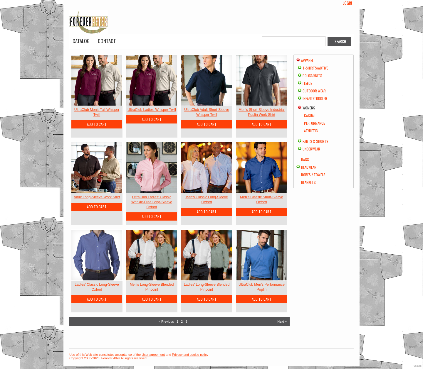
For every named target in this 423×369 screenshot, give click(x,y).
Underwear (311, 148)
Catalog (81, 41)
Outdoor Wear (314, 90)
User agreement (153, 354)
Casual (309, 115)
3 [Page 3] (186, 321)
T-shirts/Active (315, 67)
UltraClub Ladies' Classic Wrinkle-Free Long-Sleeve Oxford (151, 202)
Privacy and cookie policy (190, 354)
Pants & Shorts (315, 141)
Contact (107, 41)
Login (347, 3)
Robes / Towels (313, 174)
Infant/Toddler (315, 98)
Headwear (308, 167)
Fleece (307, 83)
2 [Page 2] (182, 321)
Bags (305, 159)
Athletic (311, 130)
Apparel (307, 60)
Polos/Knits (312, 75)
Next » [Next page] (282, 321)
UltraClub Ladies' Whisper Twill (151, 110)
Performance (314, 123)
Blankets (308, 182)
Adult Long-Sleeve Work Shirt (97, 197)
